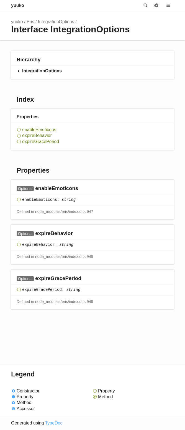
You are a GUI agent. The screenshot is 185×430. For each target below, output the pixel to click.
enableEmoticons (39, 129)
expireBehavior (37, 135)
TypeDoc (53, 423)
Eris (30, 21)
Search (145, 5)
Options (156, 5)
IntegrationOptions (56, 21)
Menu (168, 5)
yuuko (17, 5)
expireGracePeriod (40, 141)
